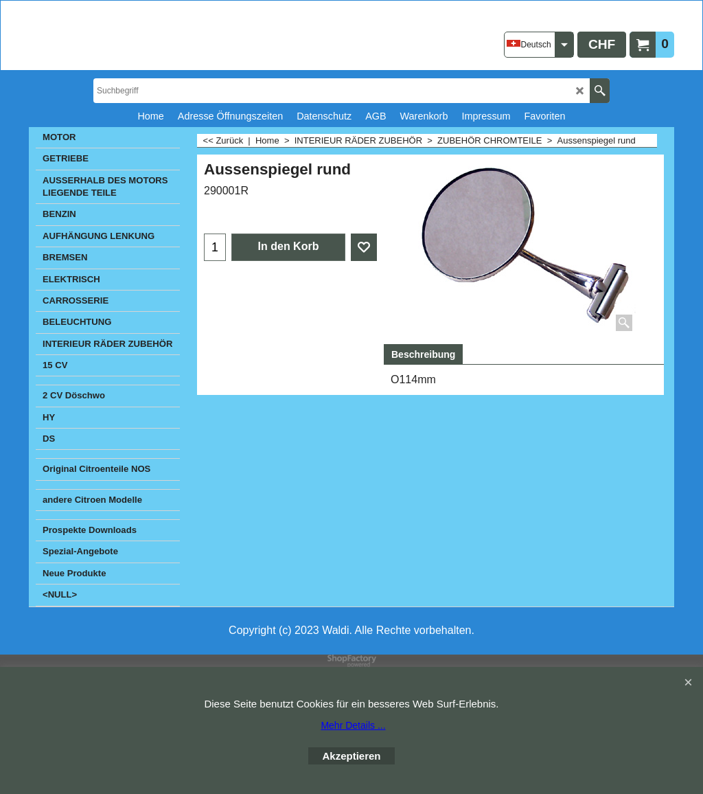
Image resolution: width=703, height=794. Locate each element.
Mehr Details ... (353, 725)
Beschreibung (423, 354)
